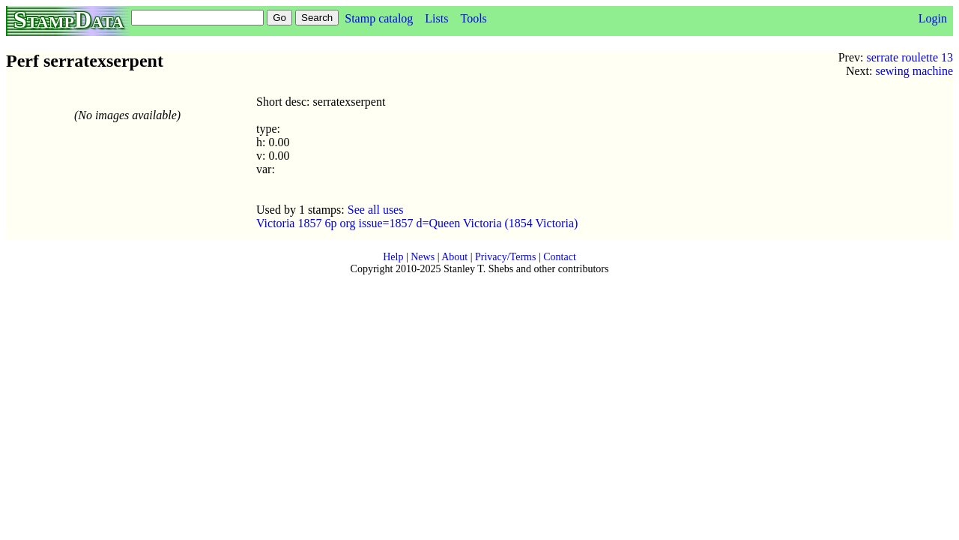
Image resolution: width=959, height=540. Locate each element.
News (423, 256)
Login (933, 18)
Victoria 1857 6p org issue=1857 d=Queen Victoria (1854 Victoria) (417, 223)
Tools (473, 18)
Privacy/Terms (505, 256)
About (454, 256)
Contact (559, 256)
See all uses (376, 209)
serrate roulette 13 (910, 57)
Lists (436, 18)
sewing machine (914, 70)
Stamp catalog (379, 18)
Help (393, 256)
